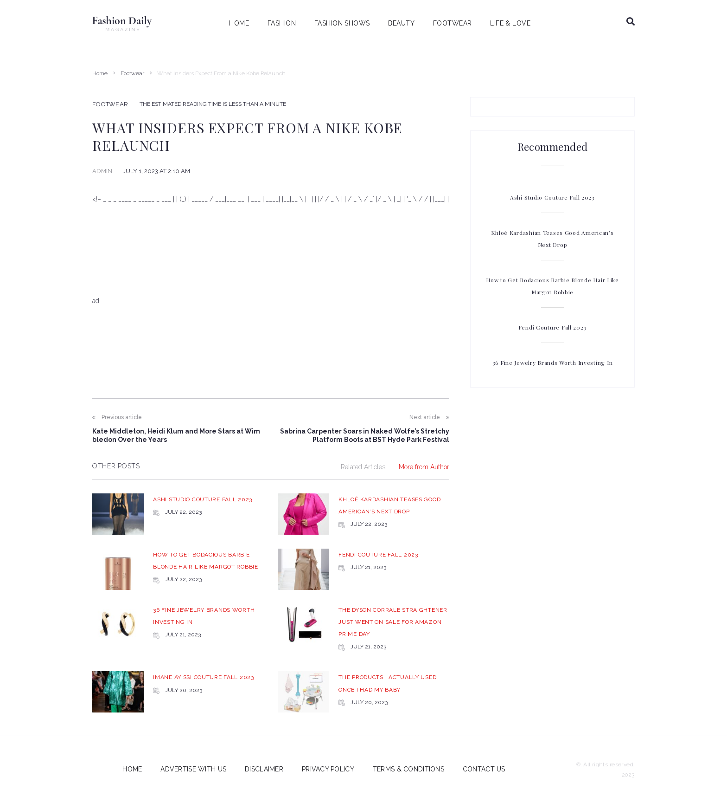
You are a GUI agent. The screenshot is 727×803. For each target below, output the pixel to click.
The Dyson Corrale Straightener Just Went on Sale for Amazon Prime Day (392, 622)
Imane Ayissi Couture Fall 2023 (203, 677)
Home (100, 73)
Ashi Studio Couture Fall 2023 (202, 499)
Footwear (132, 73)
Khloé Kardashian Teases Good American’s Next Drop (552, 238)
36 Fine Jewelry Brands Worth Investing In (552, 362)
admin (102, 171)
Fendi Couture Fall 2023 (378, 554)
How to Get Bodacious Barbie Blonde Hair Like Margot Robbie (552, 286)
